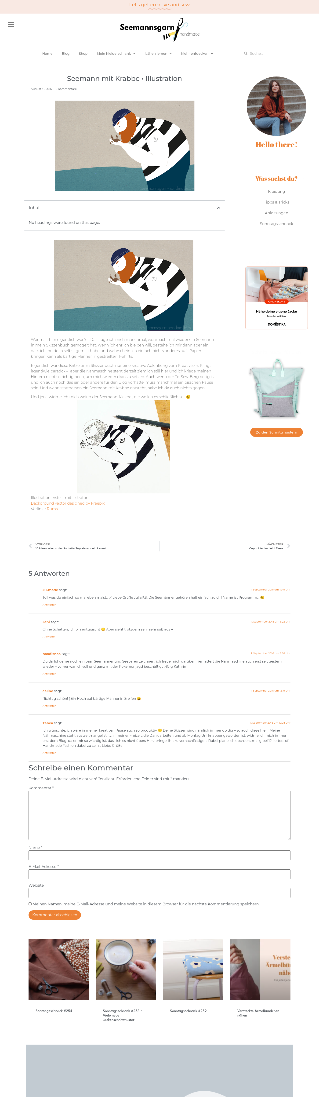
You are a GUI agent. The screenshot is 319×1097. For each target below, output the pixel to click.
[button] (218, 208)
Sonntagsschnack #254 (54, 1011)
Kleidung (276, 191)
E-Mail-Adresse (44, 867)
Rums (52, 509)
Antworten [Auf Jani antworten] (49, 636)
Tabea (48, 723)
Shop (83, 53)
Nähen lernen (158, 54)
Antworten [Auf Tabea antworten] (49, 752)
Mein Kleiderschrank (116, 54)
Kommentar (41, 788)
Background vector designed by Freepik (68, 503)
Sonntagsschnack (276, 224)
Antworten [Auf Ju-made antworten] (49, 604)
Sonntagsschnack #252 (188, 1011)
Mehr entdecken (197, 54)
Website (36, 885)
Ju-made (50, 590)
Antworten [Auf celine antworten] (49, 705)
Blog (65, 53)
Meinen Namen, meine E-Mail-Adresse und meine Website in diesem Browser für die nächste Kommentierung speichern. (146, 904)
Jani (46, 622)
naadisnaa (52, 654)
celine (48, 691)
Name (35, 848)
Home (47, 53)
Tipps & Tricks (276, 202)
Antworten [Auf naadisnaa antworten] (49, 673)
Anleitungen (276, 213)
